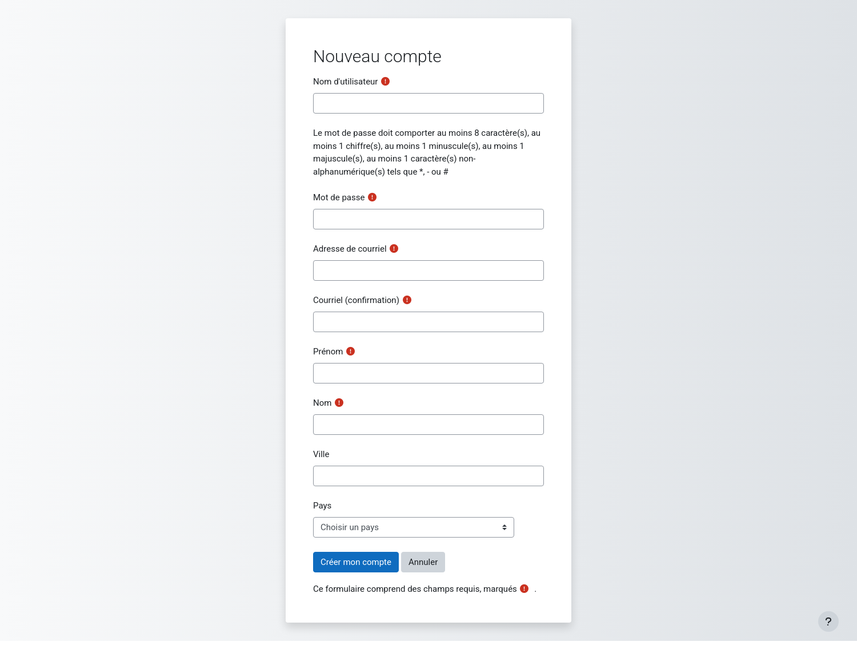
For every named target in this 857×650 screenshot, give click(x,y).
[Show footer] (828, 621)
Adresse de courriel (350, 249)
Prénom (328, 351)
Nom (322, 403)
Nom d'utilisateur (345, 81)
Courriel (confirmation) (356, 300)
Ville (321, 454)
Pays (322, 505)
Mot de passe (339, 197)
